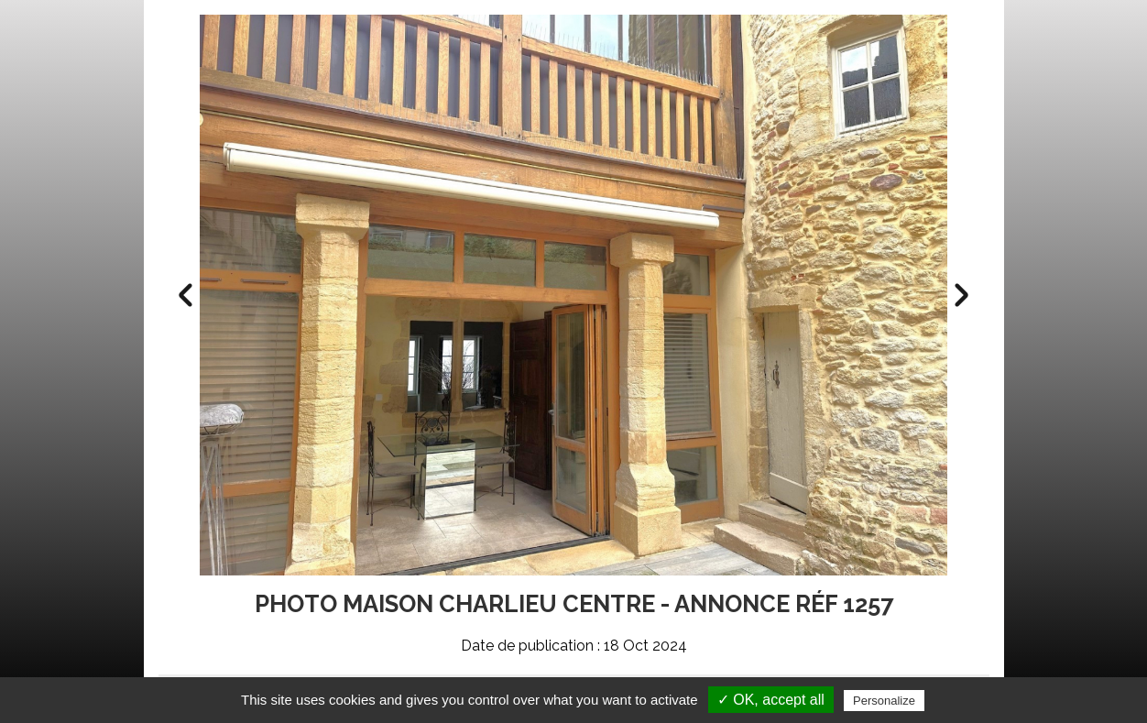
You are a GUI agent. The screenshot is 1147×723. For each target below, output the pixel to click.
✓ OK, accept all (771, 699)
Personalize (884, 700)
